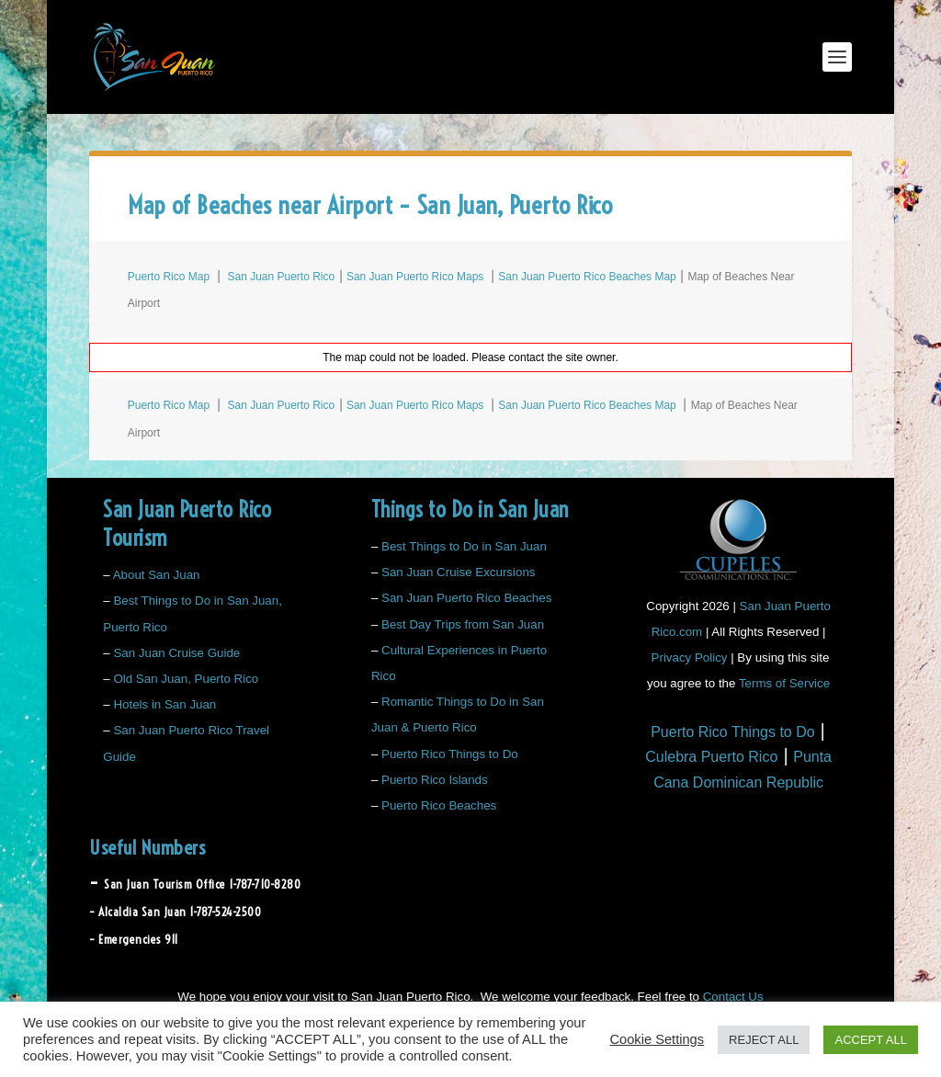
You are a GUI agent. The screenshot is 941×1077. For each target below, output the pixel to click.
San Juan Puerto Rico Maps (414, 276)
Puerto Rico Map (169, 276)
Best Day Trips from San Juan (462, 624)
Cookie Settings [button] (656, 1039)
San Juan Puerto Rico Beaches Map (586, 276)
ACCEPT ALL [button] (870, 1040)
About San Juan (156, 575)
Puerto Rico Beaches (438, 805)
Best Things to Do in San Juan (464, 546)
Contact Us (733, 996)
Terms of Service (784, 683)
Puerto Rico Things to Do (449, 754)
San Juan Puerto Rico (280, 276)
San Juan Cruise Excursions (458, 572)
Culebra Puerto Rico (711, 757)
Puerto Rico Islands (434, 780)
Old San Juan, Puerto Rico (185, 679)
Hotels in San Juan (164, 704)
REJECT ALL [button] (764, 1040)
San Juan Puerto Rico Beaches (466, 598)
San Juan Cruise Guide (176, 653)
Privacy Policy (690, 657)
